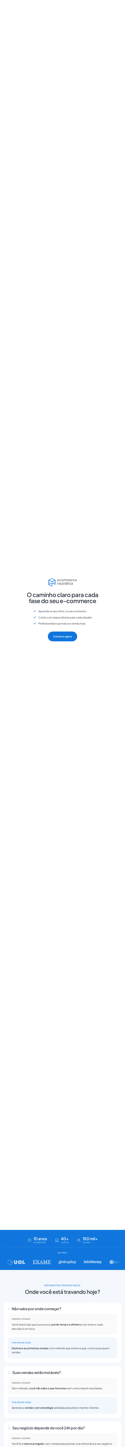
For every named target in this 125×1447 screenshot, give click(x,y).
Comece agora (62, 636)
